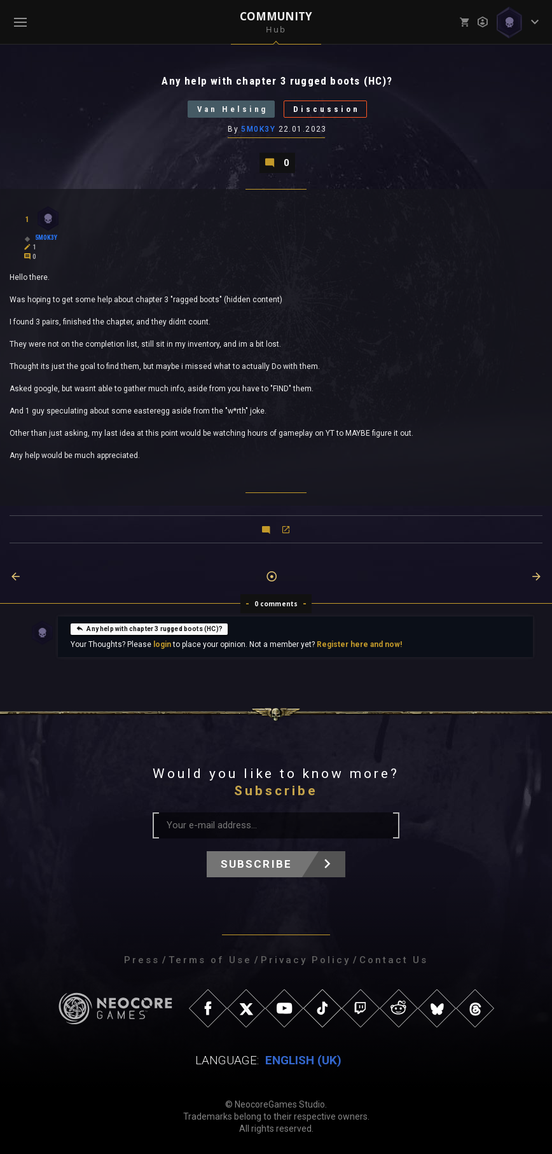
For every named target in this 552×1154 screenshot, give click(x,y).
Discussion (327, 109)
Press (142, 960)
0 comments (276, 603)
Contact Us (393, 960)
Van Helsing (232, 109)
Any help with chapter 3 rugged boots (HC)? (149, 627)
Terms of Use (210, 960)
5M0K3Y (258, 129)
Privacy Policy (305, 960)
